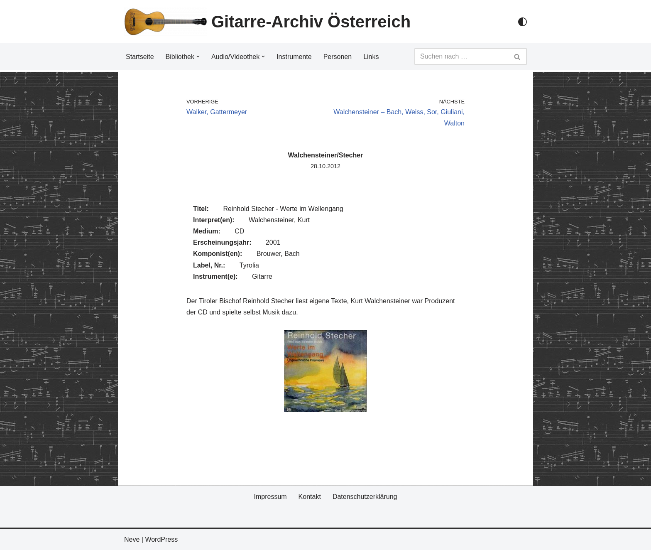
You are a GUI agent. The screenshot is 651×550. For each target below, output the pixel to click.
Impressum (270, 496)
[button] (198, 56)
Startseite (140, 56)
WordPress (161, 539)
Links (371, 56)
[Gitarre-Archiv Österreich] (267, 21)
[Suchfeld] (461, 56)
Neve (132, 539)
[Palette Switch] (522, 21)
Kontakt (310, 496)
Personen (337, 56)
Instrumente (294, 56)
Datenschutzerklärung (365, 496)
